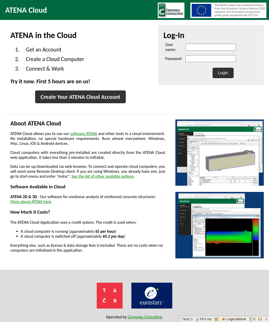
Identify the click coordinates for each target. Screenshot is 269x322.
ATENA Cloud (26, 10)
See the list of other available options (103, 176)
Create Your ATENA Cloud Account (80, 96)
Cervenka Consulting (145, 316)
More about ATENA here (30, 201)
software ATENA (83, 133)
